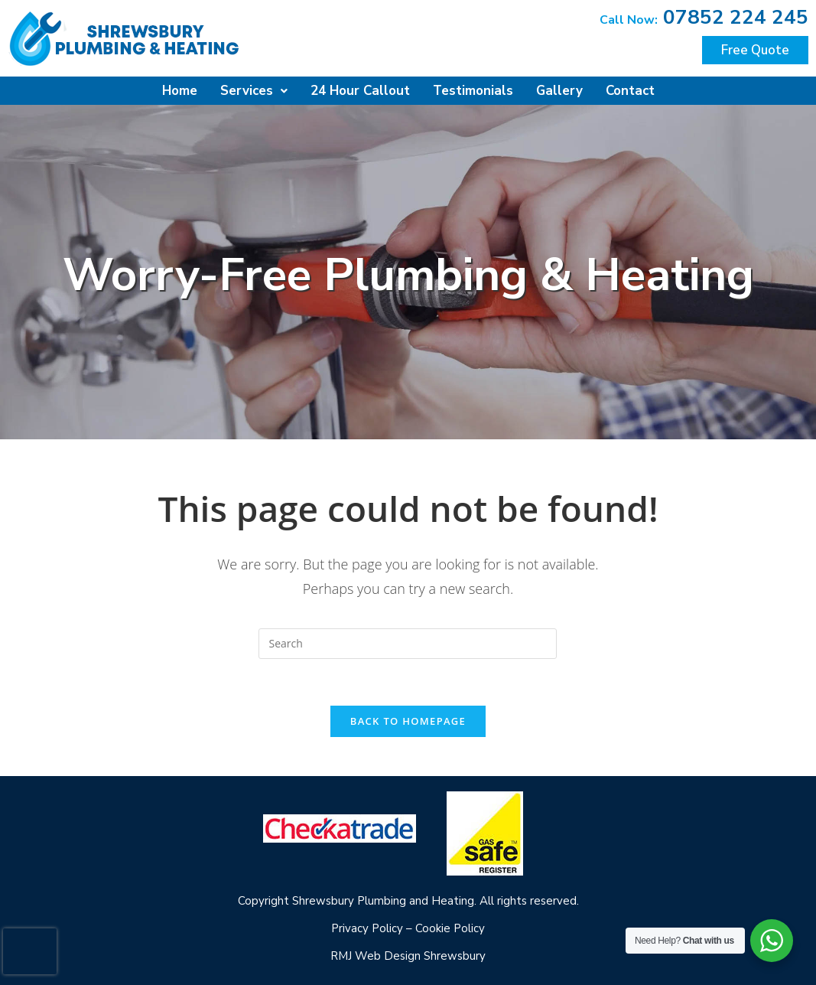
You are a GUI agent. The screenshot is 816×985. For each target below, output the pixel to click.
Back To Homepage (408, 721)
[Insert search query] (407, 643)
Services (254, 90)
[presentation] (30, 951)
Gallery (559, 90)
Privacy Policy (367, 928)
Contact (630, 90)
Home (179, 90)
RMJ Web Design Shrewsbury (408, 956)
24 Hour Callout (360, 90)
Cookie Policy (450, 928)
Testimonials (473, 90)
